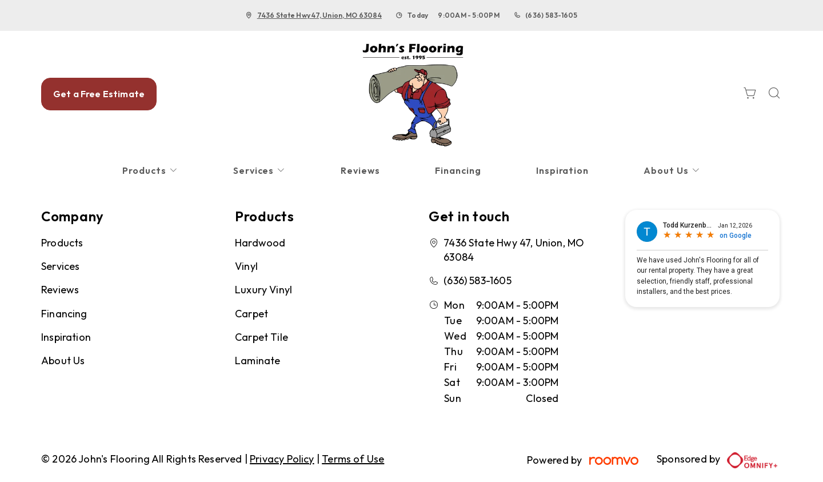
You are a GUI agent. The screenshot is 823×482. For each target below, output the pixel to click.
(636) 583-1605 (551, 15)
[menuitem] (150, 170)
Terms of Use (353, 458)
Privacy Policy (282, 458)
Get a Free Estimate (99, 93)
